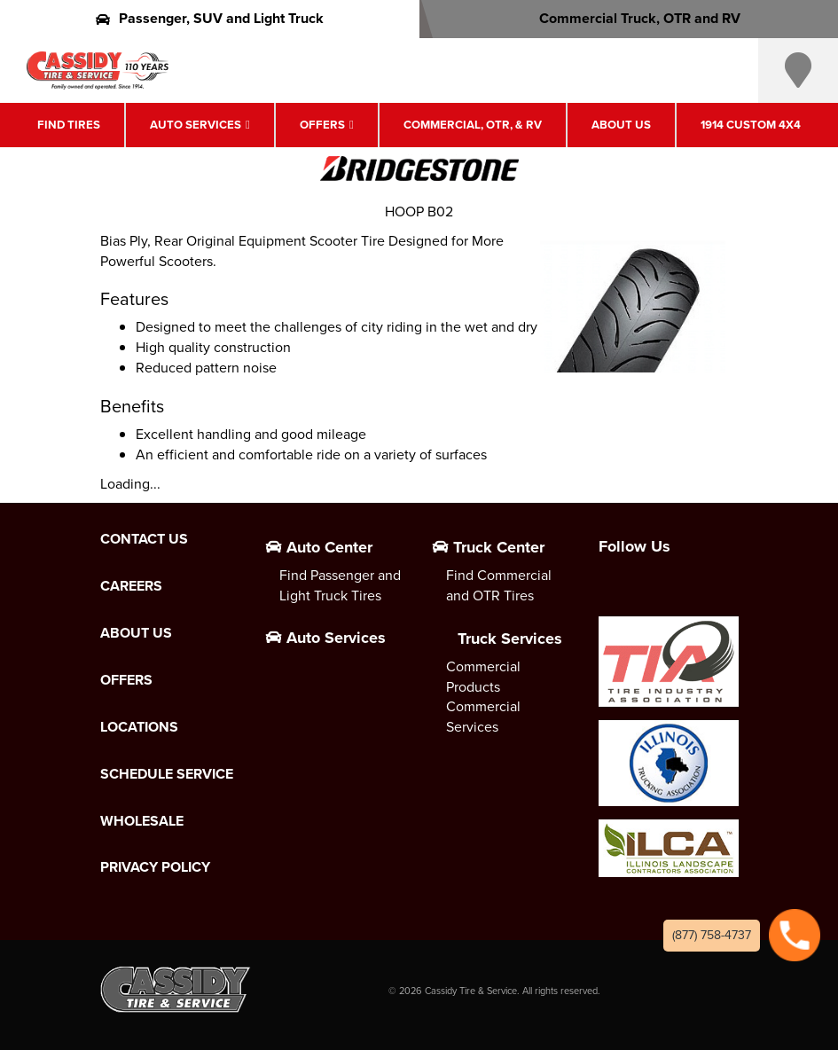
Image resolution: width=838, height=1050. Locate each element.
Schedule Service (166, 774)
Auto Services (195, 124)
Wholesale (142, 821)
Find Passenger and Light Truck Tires (340, 585)
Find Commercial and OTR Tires (499, 585)
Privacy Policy (155, 867)
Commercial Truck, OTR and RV (628, 18)
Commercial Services (483, 716)
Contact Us (144, 539)
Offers (322, 124)
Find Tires (68, 124)
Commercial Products (483, 676)
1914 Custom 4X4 (751, 124)
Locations (139, 727)
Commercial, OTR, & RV (472, 124)
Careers (131, 586)
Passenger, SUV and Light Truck (210, 18)
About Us (621, 124)
